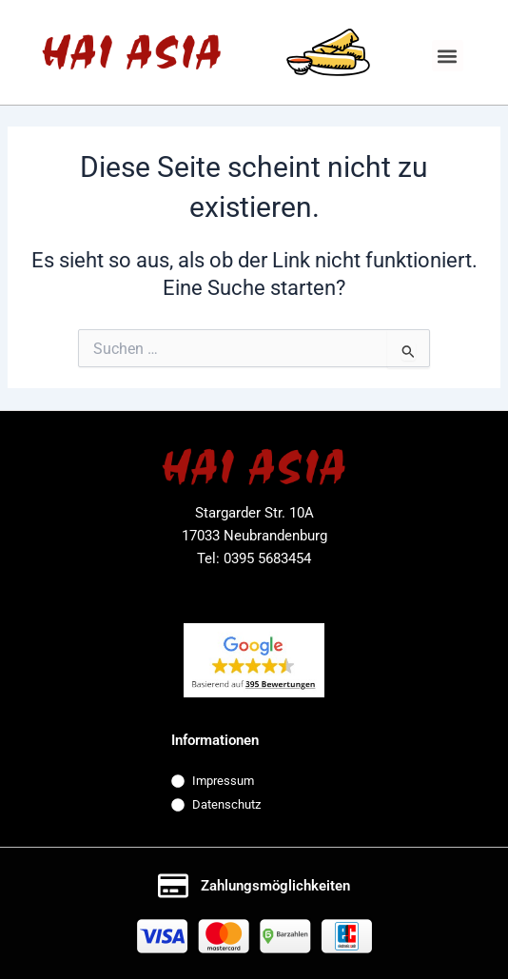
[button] (447, 55)
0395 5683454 (267, 558)
